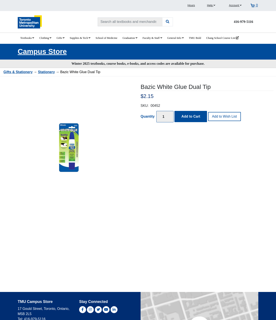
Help (211, 5)
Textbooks (27, 37)
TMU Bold (195, 37)
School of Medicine (106, 37)
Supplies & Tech (80, 37)
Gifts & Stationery (18, 72)
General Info (175, 37)
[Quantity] (165, 116)
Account (235, 5)
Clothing (45, 37)
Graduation (129, 37)
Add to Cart (190, 116)
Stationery (46, 72)
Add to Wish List (224, 116)
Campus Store (42, 51)
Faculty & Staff (152, 37)
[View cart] (254, 5)
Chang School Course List (222, 37)
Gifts (60, 37)
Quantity (148, 116)
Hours (191, 5)
